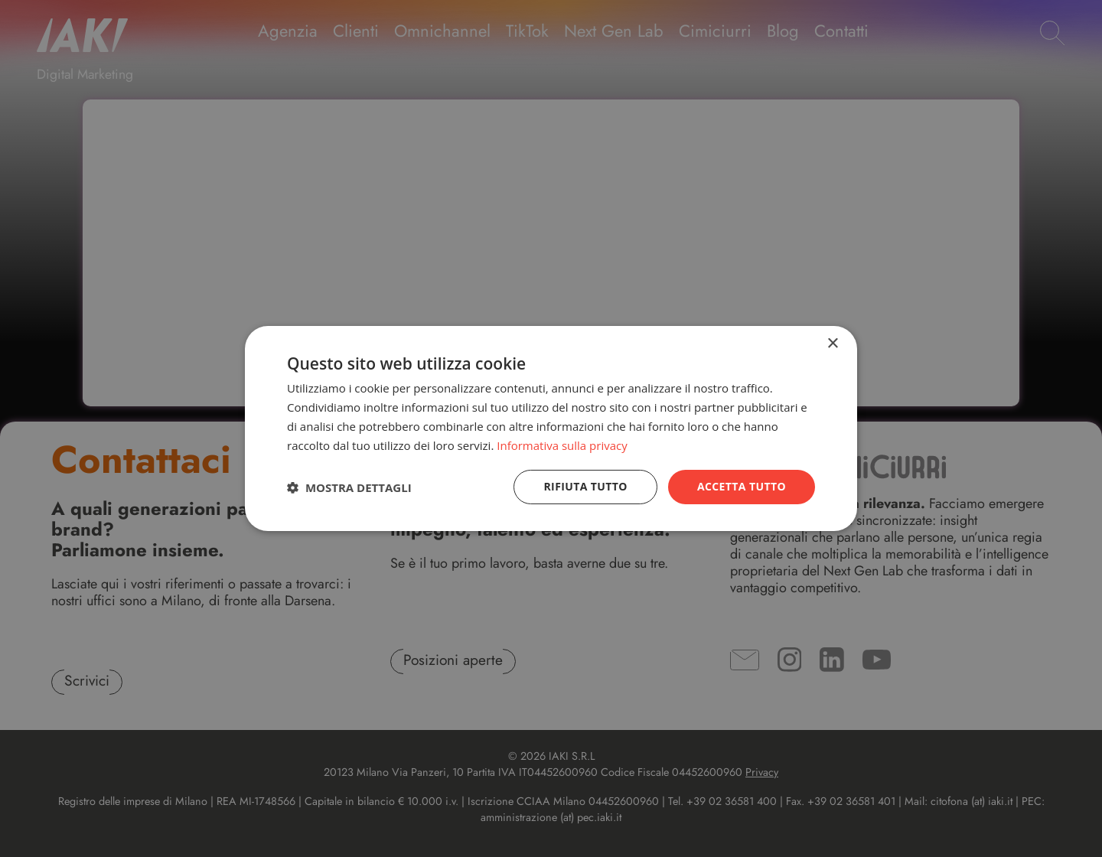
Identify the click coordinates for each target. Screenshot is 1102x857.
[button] (349, 487)
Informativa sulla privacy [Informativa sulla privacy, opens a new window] (562, 445)
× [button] (832, 344)
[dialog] (551, 428)
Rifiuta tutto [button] (585, 486)
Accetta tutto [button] (741, 486)
